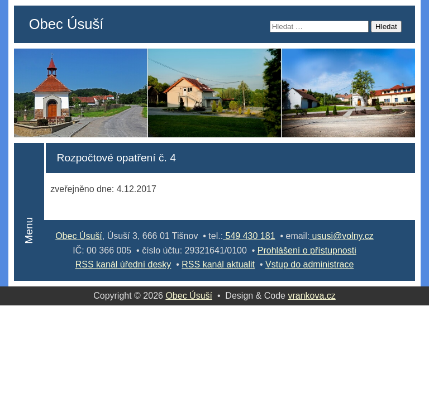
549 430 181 (249, 236)
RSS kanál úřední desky (123, 264)
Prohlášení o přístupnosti (307, 250)
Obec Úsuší (66, 24)
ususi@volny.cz (341, 236)
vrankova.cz (311, 295)
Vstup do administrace (309, 264)
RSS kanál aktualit (218, 264)
